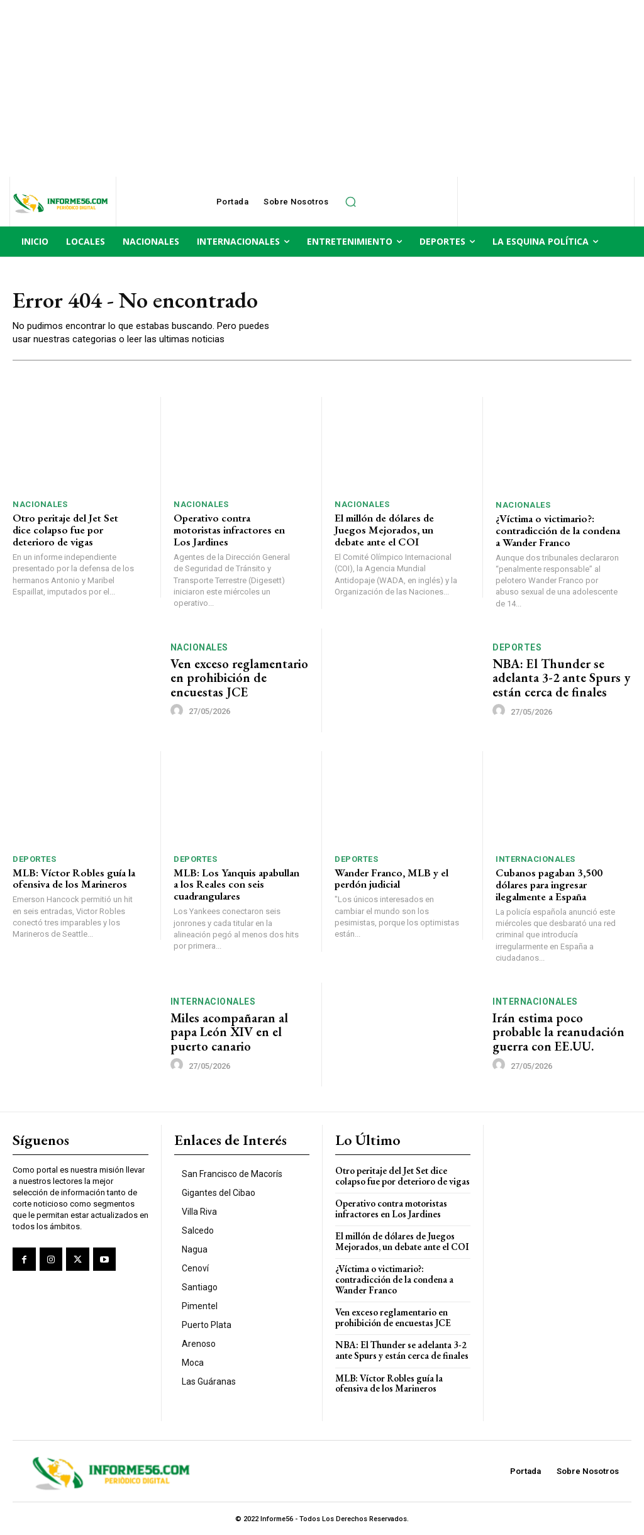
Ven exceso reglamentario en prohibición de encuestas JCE (239, 678)
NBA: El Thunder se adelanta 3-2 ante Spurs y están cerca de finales (560, 678)
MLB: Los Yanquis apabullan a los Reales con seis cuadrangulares (236, 883)
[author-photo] (178, 710)
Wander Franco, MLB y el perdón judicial (391, 878)
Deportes (516, 647)
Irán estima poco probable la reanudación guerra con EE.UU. (557, 1031)
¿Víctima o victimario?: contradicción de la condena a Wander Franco (558, 530)
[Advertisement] (322, 88)
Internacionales (535, 859)
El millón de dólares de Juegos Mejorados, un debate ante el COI (384, 530)
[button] (350, 202)
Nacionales (40, 505)
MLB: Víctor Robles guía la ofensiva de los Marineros (74, 878)
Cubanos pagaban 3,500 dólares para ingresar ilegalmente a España (549, 884)
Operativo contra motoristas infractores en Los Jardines (229, 530)
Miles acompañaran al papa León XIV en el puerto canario (228, 1031)
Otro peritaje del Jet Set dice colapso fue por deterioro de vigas (65, 530)
